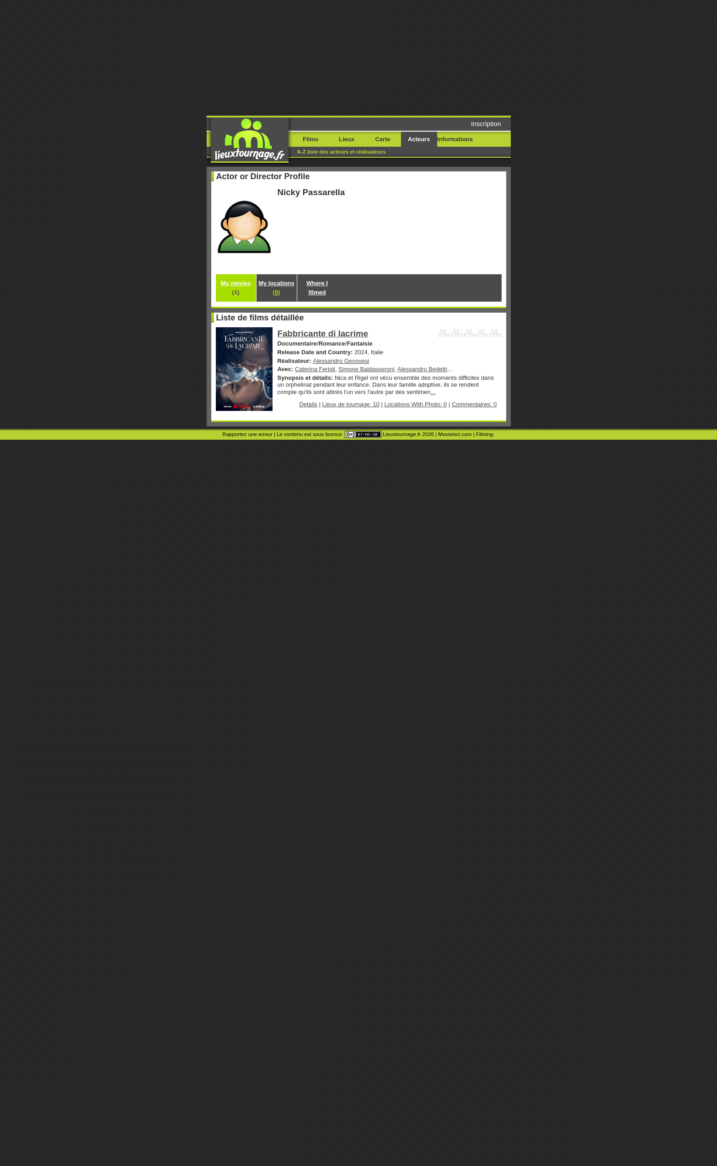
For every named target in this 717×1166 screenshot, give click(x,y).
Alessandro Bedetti (422, 369)
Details (308, 404)
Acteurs (419, 139)
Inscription (486, 124)
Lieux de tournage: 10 (351, 404)
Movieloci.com (454, 434)
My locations (276, 288)
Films (310, 139)
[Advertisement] (428, 57)
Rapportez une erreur (247, 434)
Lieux (346, 139)
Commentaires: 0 (474, 404)
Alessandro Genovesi (341, 360)
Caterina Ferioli (315, 369)
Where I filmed (317, 288)
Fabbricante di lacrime (323, 333)
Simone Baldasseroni (366, 369)
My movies (235, 288)
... (433, 392)
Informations (455, 139)
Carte (382, 139)
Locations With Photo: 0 (416, 404)
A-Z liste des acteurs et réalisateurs (341, 151)
